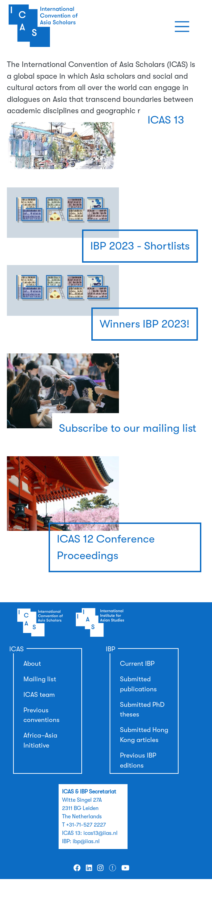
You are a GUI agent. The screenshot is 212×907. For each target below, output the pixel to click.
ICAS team (39, 695)
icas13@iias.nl (100, 833)
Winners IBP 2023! (145, 324)
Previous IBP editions (138, 760)
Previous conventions (41, 715)
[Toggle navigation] (182, 26)
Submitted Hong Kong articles (144, 735)
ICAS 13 (166, 120)
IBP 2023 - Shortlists (140, 246)
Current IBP (137, 663)
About (32, 663)
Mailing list (39, 679)
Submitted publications (138, 684)
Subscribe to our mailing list (127, 428)
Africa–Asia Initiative (40, 740)
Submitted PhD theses (142, 710)
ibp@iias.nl (86, 841)
